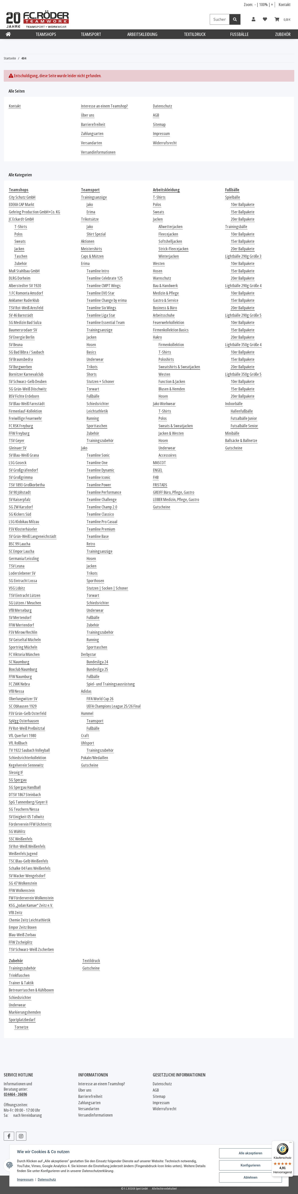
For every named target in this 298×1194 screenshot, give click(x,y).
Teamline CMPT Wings (104, 285)
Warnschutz (162, 278)
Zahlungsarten (92, 133)
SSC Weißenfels (20, 839)
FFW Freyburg (19, 433)
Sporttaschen (97, 425)
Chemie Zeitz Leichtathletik (29, 920)
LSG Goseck (17, 462)
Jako (90, 204)
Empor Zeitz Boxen (23, 927)
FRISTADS (160, 484)
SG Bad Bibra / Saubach (26, 352)
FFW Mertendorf (21, 625)
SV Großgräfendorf (23, 470)
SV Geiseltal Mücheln (25, 639)
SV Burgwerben (20, 366)
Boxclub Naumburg (23, 669)
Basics (91, 352)
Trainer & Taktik (21, 982)
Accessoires (167, 455)
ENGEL (158, 470)
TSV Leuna (16, 566)
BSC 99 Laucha (19, 544)
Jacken (19, 248)
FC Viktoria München (24, 654)
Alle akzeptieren (250, 1153)
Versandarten (91, 143)
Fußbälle (93, 396)
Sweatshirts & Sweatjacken (179, 366)
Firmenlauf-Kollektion (25, 411)
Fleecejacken (168, 234)
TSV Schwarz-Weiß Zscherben (31, 949)
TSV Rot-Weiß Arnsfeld (26, 307)
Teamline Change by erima (107, 300)
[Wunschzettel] (265, 19)
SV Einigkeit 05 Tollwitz (26, 816)
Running (93, 418)
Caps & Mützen (92, 256)
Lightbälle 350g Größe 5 (243, 374)
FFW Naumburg (20, 676)
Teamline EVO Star (101, 293)
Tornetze (21, 1027)
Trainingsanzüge (94, 197)
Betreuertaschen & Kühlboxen (31, 990)
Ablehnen (250, 1177)
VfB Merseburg (20, 610)
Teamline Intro (98, 271)
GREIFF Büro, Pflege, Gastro (173, 492)
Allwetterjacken (171, 226)
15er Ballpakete (242, 212)
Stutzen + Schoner (100, 381)
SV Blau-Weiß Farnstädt (27, 403)
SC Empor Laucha (21, 551)
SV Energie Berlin (21, 337)
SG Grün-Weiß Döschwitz (28, 389)
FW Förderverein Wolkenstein (31, 898)
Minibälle (232, 433)
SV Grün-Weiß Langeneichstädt (32, 536)
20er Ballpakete (242, 219)
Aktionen (87, 241)
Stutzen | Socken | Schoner (107, 588)
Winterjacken (169, 256)
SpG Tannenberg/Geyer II (28, 802)
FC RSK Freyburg (21, 425)
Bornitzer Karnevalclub (26, 374)
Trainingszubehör (100, 440)
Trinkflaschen (19, 975)
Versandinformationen (98, 152)
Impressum (25, 1179)
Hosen (91, 344)
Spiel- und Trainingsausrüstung (111, 684)
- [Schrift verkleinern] (255, 4)
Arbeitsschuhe (164, 315)
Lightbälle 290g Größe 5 (243, 315)
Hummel (87, 713)
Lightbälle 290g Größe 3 (243, 256)
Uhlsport (87, 743)
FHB (156, 477)
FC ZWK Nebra (19, 684)
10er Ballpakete (242, 204)
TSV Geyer (16, 440)
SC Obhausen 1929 (23, 706)
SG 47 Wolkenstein (23, 883)
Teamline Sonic (98, 455)
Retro (91, 544)
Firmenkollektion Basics (171, 330)
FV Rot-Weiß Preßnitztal (27, 728)
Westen (159, 263)
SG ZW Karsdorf (21, 507)
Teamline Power (99, 484)
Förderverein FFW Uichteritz (30, 824)
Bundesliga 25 (97, 669)
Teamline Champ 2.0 (102, 507)
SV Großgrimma (21, 477)
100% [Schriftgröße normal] (263, 4)
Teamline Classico (100, 514)
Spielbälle (232, 197)
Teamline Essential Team (106, 322)
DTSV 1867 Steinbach (25, 794)
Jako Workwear (164, 403)
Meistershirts (91, 248)
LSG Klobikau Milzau (24, 521)
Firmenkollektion (171, 344)
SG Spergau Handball (25, 787)
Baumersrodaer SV (23, 330)
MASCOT (159, 462)
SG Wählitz (17, 831)
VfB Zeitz (15, 912)
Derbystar (88, 654)
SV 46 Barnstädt (21, 315)
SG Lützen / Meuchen (25, 603)
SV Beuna (16, 344)
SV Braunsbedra (21, 359)
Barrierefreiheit (93, 124)
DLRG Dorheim (19, 278)
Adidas (86, 691)
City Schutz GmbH (22, 197)
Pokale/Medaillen (94, 757)
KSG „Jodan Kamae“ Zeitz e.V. (31, 905)
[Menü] (290, 1143)
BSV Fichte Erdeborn (24, 396)
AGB (156, 115)
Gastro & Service (165, 300)
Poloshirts (166, 359)
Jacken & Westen (171, 433)
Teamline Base (98, 536)
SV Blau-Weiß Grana (24, 455)
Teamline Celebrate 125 (105, 278)
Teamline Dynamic (100, 470)
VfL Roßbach (18, 743)
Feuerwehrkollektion (168, 322)
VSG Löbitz (17, 588)
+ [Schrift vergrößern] (272, 4)
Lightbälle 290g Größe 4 (243, 285)
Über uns (87, 115)
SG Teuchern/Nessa (24, 809)
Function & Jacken (172, 381)
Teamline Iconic (98, 477)
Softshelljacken (170, 241)
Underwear (95, 359)
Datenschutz (47, 1179)
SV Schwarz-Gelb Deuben (28, 381)
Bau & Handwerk (165, 285)
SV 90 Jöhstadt (20, 492)
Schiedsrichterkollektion (27, 757)
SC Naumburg (19, 662)
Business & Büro (165, 307)
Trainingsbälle (236, 226)
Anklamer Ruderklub (24, 300)
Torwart (93, 389)
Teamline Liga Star (101, 315)
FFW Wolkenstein (22, 890)
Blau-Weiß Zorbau (22, 934)
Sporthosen (95, 580)
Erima (91, 212)
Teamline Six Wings (101, 307)
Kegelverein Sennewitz (26, 765)
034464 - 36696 (15, 1094)
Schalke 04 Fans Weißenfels (30, 868)
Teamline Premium (101, 529)
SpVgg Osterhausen (24, 721)
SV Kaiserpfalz (19, 499)
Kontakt (285, 4)
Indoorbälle (234, 403)
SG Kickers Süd (20, 514)
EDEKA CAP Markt (21, 204)
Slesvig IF (16, 772)
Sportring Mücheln (23, 647)
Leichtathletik (97, 411)
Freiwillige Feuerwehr (25, 418)
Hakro (157, 337)
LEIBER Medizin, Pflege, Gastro (176, 499)
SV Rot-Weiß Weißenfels (27, 846)
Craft (85, 735)
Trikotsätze (90, 219)
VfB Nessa (16, 691)
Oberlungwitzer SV (23, 698)
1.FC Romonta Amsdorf (26, 293)
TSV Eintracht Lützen (24, 595)
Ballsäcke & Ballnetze (241, 440)
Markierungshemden (25, 1012)
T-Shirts (20, 226)
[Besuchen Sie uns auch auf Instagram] (21, 1136)
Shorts (92, 374)
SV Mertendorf (20, 617)
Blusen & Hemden (172, 389)
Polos (18, 234)
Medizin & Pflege (166, 293)
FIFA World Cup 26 (100, 698)
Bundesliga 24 (97, 662)
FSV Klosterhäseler (23, 529)
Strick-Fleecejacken (173, 248)
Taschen (20, 256)
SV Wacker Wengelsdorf (27, 875)
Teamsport (95, 721)
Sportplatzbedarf (22, 1019)
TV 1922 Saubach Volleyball (29, 750)
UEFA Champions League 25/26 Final (114, 706)
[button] (253, 19)
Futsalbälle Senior (244, 425)
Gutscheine (89, 765)
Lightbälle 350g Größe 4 (243, 344)
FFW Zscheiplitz (20, 942)
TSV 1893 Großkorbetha (27, 484)
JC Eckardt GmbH (21, 219)
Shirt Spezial (96, 234)
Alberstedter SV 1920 (25, 285)
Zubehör (20, 263)
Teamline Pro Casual (102, 521)
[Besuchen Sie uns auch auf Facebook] (9, 1136)
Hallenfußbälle (242, 411)
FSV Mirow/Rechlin (23, 632)
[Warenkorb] (282, 19)
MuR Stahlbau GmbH (24, 271)
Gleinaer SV (17, 448)
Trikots (92, 366)
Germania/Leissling (24, 558)
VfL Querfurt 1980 (22, 735)
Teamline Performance (104, 492)
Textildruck (91, 960)
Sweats (20, 241)
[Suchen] (220, 19)
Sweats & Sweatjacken (176, 425)
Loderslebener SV (22, 573)
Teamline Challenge (102, 499)
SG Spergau (18, 780)
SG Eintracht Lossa (23, 580)
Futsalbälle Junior (244, 418)
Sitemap (159, 124)
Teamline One (97, 462)
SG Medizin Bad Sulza (25, 322)
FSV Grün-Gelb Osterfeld (27, 713)
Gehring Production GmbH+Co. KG (34, 212)
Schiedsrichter (98, 403)
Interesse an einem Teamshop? (104, 106)
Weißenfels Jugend (23, 853)
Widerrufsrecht (165, 143)
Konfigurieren (250, 1165)
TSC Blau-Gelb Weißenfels (28, 861)
